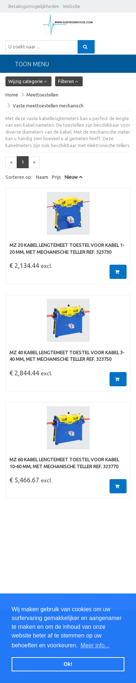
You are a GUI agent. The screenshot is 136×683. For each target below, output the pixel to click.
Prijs (56, 176)
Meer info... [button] (95, 645)
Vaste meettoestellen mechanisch (48, 105)
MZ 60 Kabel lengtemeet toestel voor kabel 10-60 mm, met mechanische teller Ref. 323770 (64, 463)
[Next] (34, 162)
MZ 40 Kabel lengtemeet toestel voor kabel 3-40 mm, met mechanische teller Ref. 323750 (66, 356)
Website (71, 6)
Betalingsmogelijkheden (33, 6)
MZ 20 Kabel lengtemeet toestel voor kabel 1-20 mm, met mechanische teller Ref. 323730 (66, 248)
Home (11, 94)
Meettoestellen (42, 94)
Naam (42, 176)
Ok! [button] (68, 664)
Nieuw (71, 176)
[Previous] (11, 162)
